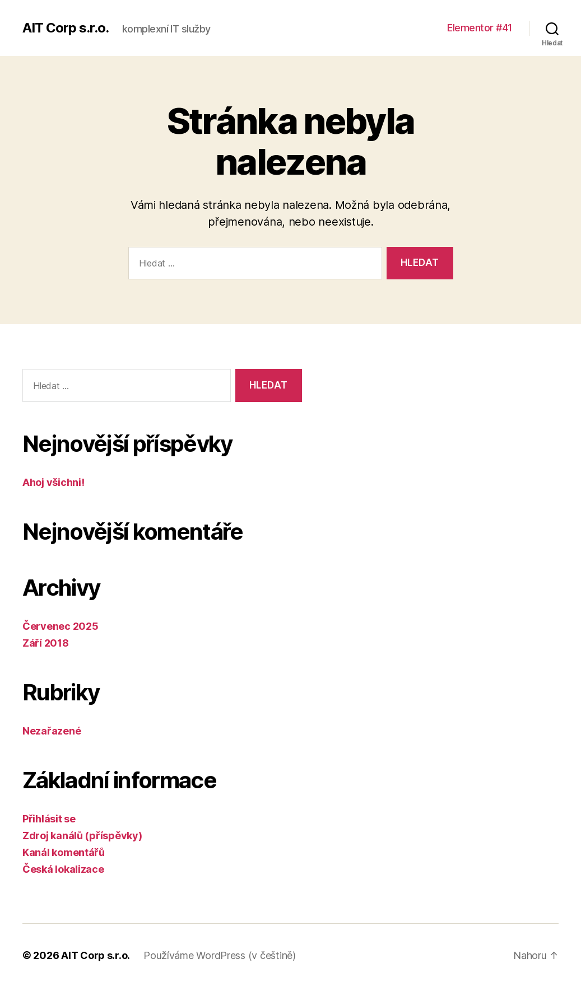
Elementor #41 (479, 28)
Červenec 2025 (60, 626)
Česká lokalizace (63, 869)
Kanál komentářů (63, 852)
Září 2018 (45, 643)
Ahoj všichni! (53, 482)
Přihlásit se (49, 819)
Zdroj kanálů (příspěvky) (82, 835)
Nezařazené (51, 731)
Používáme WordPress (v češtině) (219, 955)
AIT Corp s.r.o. (65, 28)
